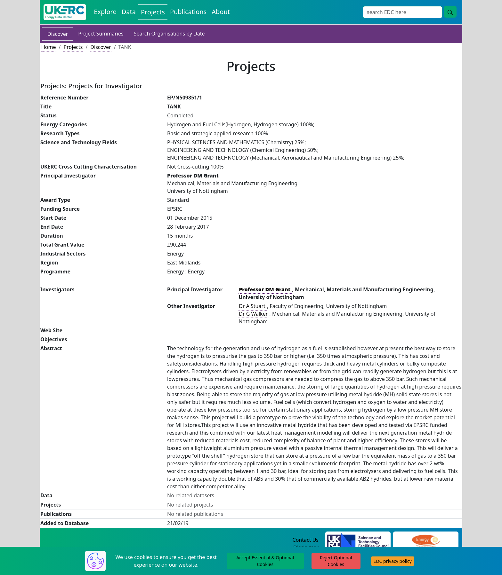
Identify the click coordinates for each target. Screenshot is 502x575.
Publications (188, 11)
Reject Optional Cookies (336, 561)
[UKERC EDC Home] (65, 12)
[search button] (450, 12)
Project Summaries (100, 33)
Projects (153, 12)
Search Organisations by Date (169, 33)
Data (129, 11)
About (221, 11)
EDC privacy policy (393, 561)
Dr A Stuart (253, 306)
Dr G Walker (254, 313)
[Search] (402, 12)
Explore (105, 11)
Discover (57, 33)
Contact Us (306, 539)
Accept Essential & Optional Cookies (265, 561)
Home (48, 47)
